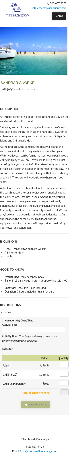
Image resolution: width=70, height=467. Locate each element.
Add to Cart (35, 404)
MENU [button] (59, 16)
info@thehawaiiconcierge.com (49, 7)
